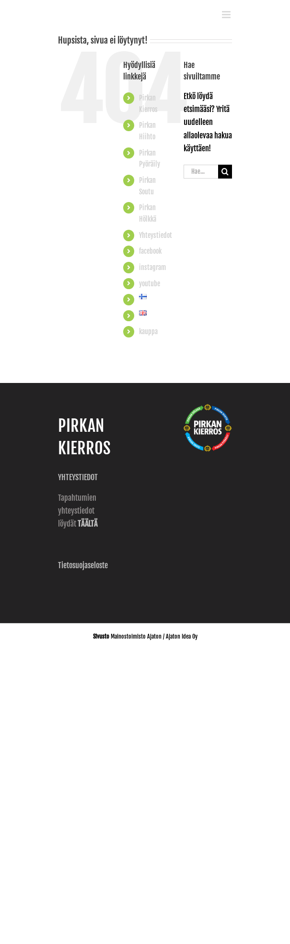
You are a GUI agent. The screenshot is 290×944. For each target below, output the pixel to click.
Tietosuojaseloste (83, 565)
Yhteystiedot (155, 235)
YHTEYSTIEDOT (78, 477)
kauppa (148, 331)
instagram (152, 267)
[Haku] (225, 172)
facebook (150, 251)
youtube (149, 284)
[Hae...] (201, 172)
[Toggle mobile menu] (227, 15)
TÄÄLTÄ (87, 523)
